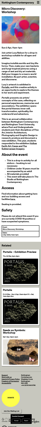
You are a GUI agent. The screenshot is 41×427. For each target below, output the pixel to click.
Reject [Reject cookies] (26, 420)
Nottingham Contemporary (18, 2)
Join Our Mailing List (11, 411)
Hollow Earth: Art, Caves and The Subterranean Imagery (19, 146)
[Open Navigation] (38, 2)
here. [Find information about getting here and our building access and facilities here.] (12, 199)
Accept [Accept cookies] (16, 420)
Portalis (5, 87)
